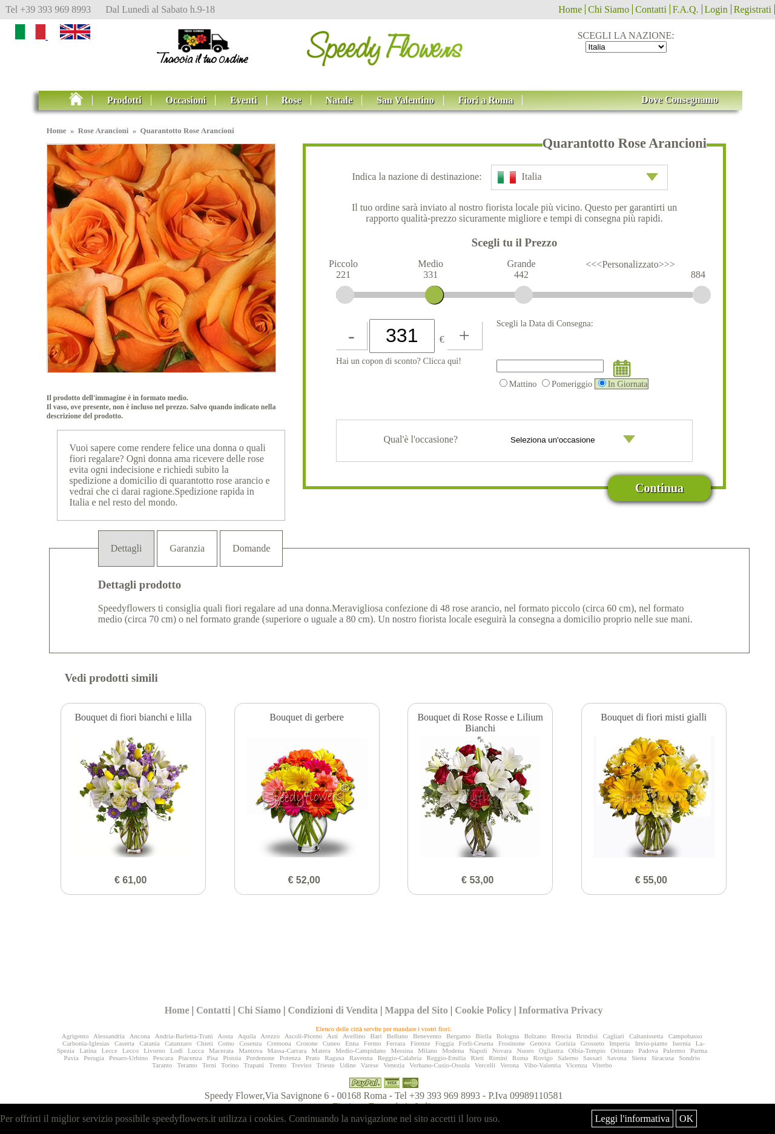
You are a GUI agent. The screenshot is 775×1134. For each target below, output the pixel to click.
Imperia (619, 1043)
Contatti (651, 9)
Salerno (568, 1057)
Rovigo (543, 1057)
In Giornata (623, 384)
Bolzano (535, 1036)
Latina (87, 1050)
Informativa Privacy (560, 1010)
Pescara (163, 1057)
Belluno (397, 1036)
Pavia (71, 1057)
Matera (321, 1050)
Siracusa (662, 1057)
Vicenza (576, 1065)
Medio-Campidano (360, 1050)
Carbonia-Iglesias (86, 1043)
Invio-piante (651, 1043)
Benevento (427, 1036)
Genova (540, 1043)
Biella (484, 1036)
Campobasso (685, 1036)
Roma (520, 1057)
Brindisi (587, 1036)
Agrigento (75, 1036)
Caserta (124, 1043)
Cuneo (331, 1043)
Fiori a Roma (485, 100)
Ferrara (396, 1043)
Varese (369, 1065)
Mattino (518, 384)
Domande (251, 548)
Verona (509, 1065)
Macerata (221, 1050)
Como (226, 1043)
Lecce (109, 1050)
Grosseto (592, 1043)
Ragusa (334, 1057)
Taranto (162, 1065)
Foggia (444, 1043)
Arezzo (270, 1036)
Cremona (279, 1043)
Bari (376, 1036)
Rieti (477, 1057)
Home (570, 9)
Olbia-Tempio (586, 1050)
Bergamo (458, 1036)
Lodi (176, 1050)
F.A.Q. (686, 9)
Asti (332, 1036)
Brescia (562, 1036)
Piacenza (190, 1057)
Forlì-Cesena (476, 1043)
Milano (427, 1050)
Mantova (250, 1050)
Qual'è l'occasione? (513, 440)
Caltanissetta (646, 1036)
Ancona (140, 1036)
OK (686, 1118)
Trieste (325, 1065)
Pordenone (260, 1057)
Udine (348, 1065)
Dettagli (126, 548)
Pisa (212, 1057)
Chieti (205, 1043)
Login (716, 9)
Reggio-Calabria (400, 1057)
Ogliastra (551, 1050)
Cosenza (250, 1043)
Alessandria (109, 1036)
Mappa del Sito (416, 1010)
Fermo (372, 1043)
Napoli (478, 1050)
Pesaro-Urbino (128, 1057)
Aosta (225, 1036)
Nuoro (524, 1050)
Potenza (290, 1057)
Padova (648, 1050)
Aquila (247, 1036)
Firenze (420, 1043)
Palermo (674, 1050)
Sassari (592, 1057)
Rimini (498, 1057)
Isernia (682, 1043)
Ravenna (360, 1057)
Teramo (187, 1065)
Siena (639, 1057)
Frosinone (511, 1043)
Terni (209, 1065)
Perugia (94, 1057)
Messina (402, 1050)
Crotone (306, 1043)
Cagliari (613, 1036)
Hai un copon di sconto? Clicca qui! (398, 361)
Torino (230, 1065)
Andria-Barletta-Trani (184, 1036)
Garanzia (187, 548)
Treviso (301, 1065)
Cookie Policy (483, 1010)
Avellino (354, 1036)
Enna (352, 1043)
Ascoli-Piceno (303, 1036)
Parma (698, 1050)
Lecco (130, 1050)
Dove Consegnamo (679, 99)
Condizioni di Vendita (333, 1010)
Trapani (253, 1065)
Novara (502, 1050)
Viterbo (602, 1065)
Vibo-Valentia (542, 1065)
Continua (659, 488)
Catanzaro (178, 1043)
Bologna (507, 1036)
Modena (453, 1050)
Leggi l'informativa (632, 1118)
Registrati (752, 9)
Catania (149, 1043)
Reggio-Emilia (446, 1057)
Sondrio (689, 1057)
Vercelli (485, 1065)
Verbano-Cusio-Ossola (439, 1065)
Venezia (393, 1065)
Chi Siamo (608, 9)
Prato (313, 1057)
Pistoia (232, 1057)
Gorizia (566, 1043)
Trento (277, 1065)
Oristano (621, 1050)
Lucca (196, 1050)
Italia (578, 177)
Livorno (154, 1050)
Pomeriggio (567, 384)
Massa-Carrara (287, 1050)
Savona (617, 1057)
